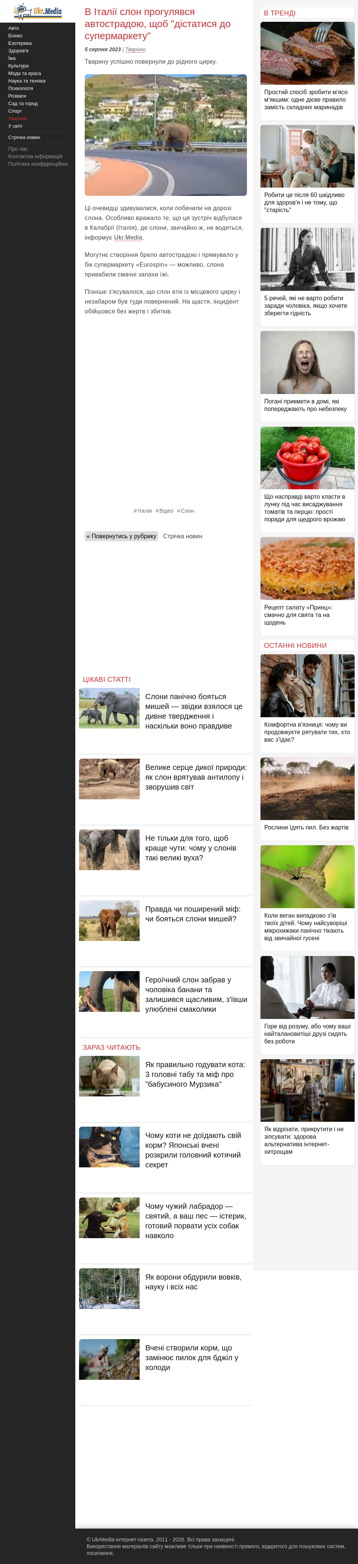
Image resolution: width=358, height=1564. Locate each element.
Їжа (12, 58)
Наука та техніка (27, 81)
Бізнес (15, 35)
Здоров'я (18, 50)
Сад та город (23, 103)
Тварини (135, 49)
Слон (187, 511)
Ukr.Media (128, 237)
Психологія (20, 88)
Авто (13, 28)
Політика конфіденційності (40, 164)
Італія (145, 511)
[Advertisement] (166, 606)
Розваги (17, 96)
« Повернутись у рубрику (121, 536)
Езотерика (20, 43)
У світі (15, 126)
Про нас (18, 149)
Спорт (15, 111)
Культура (18, 66)
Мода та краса (24, 73)
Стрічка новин (182, 536)
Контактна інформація (35, 156)
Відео (166, 511)
